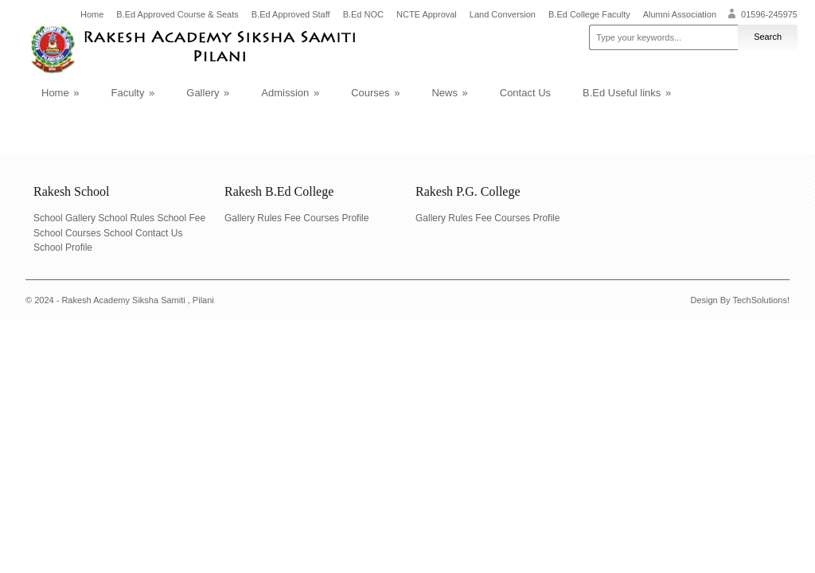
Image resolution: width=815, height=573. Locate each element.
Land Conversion (503, 14)
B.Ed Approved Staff (291, 14)
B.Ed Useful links (627, 93)
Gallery (207, 93)
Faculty (133, 93)
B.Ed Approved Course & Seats (177, 14)
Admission (290, 93)
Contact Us (525, 93)
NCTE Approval (426, 14)
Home (91, 14)
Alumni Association (679, 14)
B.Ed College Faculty (589, 14)
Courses (375, 93)
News (449, 93)
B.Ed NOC (363, 14)
